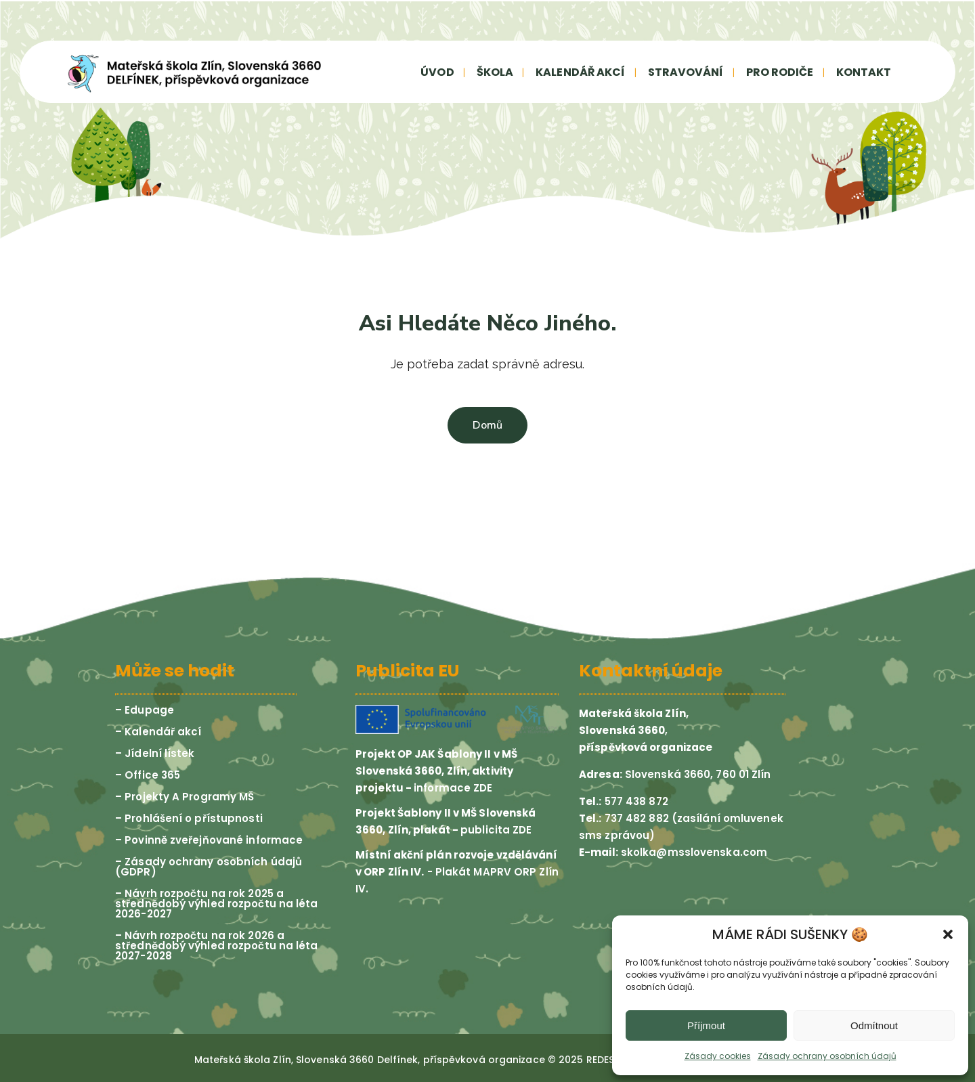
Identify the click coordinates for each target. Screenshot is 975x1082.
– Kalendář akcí (158, 732)
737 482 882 (635, 818)
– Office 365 (147, 775)
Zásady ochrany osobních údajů (827, 1056)
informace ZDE (453, 788)
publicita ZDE (496, 830)
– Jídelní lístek (155, 753)
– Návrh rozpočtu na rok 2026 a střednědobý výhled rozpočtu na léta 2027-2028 (216, 945)
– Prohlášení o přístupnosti (189, 818)
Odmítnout (874, 1025)
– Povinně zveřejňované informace (209, 840)
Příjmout (706, 1025)
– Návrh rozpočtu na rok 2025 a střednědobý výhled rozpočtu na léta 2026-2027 (216, 903)
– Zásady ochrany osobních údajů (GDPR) (208, 867)
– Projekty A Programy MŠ (184, 797)
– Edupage (144, 710)
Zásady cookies (718, 1056)
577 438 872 (635, 801)
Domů (487, 425)
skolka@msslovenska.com (694, 852)
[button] (948, 934)
